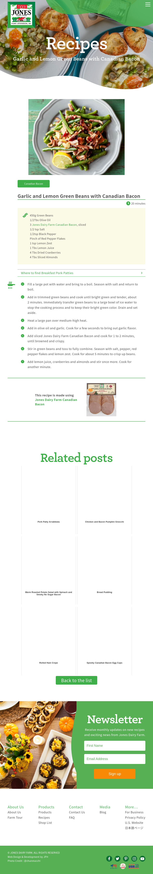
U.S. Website (134, 822)
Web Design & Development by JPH (28, 856)
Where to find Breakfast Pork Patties (47, 273)
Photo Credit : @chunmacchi (24, 860)
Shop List (45, 822)
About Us (14, 812)
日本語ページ (134, 828)
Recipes (44, 817)
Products (45, 812)
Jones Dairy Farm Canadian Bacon (54, 225)
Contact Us (77, 812)
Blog (103, 812)
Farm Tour (15, 817)
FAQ (72, 817)
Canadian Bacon (33, 183)
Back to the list (76, 680)
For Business (134, 812)
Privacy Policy (135, 817)
